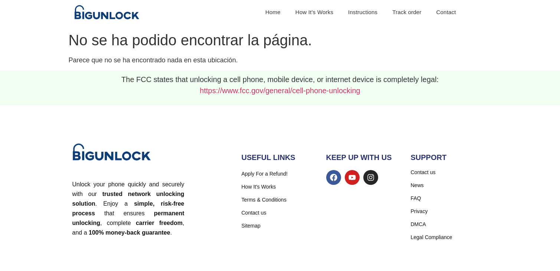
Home (273, 12)
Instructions (362, 12)
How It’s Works (314, 12)
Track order (406, 12)
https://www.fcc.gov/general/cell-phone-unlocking (280, 90)
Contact (446, 12)
